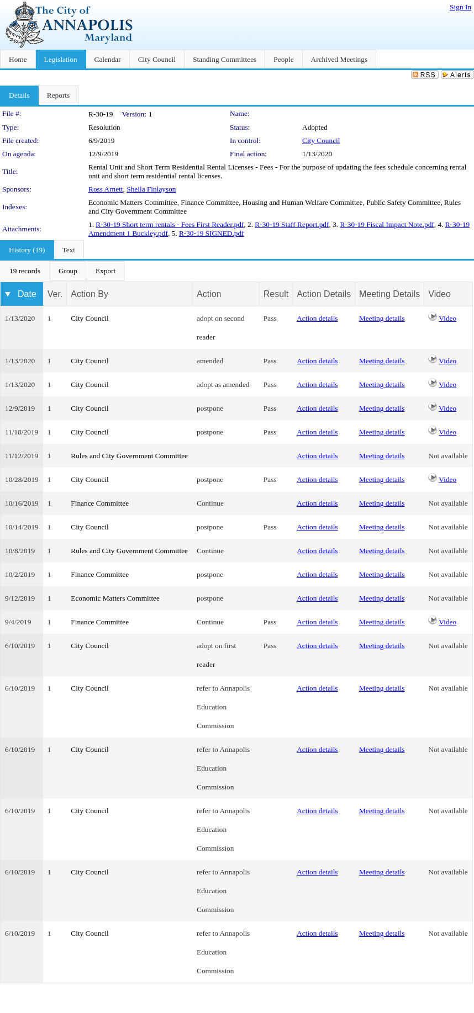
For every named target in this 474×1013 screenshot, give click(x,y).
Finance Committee (100, 503)
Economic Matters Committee (115, 598)
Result (276, 294)
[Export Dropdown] (105, 271)
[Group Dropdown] (68, 271)
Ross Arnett (105, 189)
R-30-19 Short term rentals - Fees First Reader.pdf (170, 224)
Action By (89, 294)
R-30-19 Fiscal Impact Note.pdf (387, 224)
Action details (317, 318)
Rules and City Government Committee (129, 456)
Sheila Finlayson (151, 189)
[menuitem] (25, 271)
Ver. (55, 294)
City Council (321, 140)
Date (27, 294)
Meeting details (382, 318)
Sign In (460, 7)
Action (209, 294)
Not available (447, 456)
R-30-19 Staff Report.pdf (292, 224)
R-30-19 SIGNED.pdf (211, 233)
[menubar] (62, 271)
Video (447, 318)
